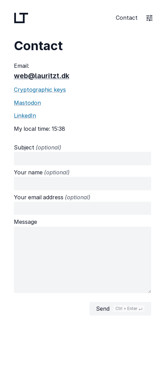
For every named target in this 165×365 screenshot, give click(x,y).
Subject (37, 147)
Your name (42, 172)
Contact (127, 17)
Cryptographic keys (40, 89)
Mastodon (27, 102)
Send (120, 308)
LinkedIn (25, 115)
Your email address (52, 197)
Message (25, 221)
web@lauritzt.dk (41, 76)
